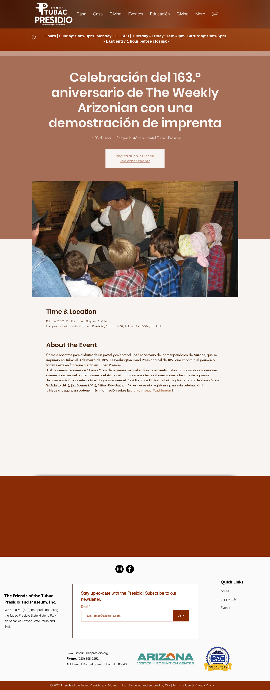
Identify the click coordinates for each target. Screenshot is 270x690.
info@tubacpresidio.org (92, 653)
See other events (135, 161)
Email (85, 606)
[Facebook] (130, 569)
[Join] (181, 615)
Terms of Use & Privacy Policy (193, 685)
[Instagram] (119, 569)
